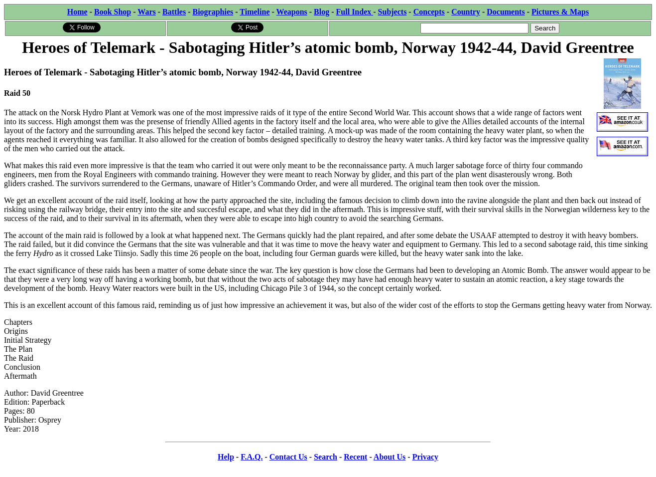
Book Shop (112, 11)
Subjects (392, 11)
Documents (506, 11)
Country (465, 11)
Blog (321, 11)
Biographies (212, 11)
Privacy (425, 457)
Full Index (355, 11)
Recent (355, 457)
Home (77, 11)
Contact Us (288, 457)
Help (226, 457)
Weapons (291, 11)
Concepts (429, 11)
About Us (389, 457)
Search (325, 457)
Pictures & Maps (560, 11)
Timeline (254, 11)
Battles (174, 11)
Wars (146, 11)
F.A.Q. (251, 457)
